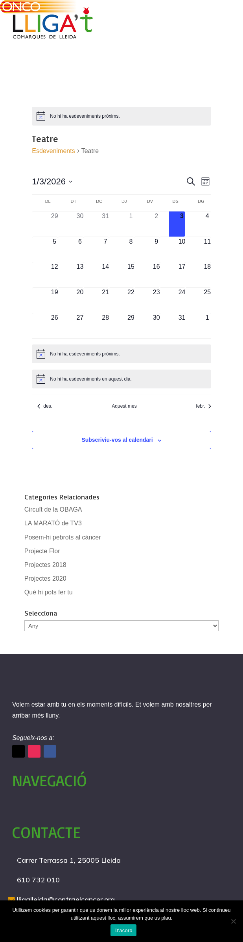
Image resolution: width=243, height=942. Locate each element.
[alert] (121, 116)
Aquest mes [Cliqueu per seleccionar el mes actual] (124, 406)
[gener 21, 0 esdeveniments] (105, 300)
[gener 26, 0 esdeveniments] (54, 325)
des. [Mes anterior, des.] (44, 406)
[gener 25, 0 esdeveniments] (207, 300)
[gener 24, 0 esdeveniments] (182, 300)
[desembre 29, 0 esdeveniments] (54, 224)
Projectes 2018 (45, 564)
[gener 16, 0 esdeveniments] (156, 274)
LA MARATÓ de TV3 (53, 523)
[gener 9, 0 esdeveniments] (156, 249)
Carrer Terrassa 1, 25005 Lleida (69, 860)
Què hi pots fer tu (48, 592)
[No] (233, 921)
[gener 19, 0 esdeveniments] (54, 300)
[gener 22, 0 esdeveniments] (131, 300)
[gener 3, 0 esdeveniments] (182, 224)
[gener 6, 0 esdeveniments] (80, 249)
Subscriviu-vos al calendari (117, 440)
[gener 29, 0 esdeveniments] (131, 325)
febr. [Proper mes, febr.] (203, 406)
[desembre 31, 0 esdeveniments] (105, 224)
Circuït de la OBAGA (53, 509)
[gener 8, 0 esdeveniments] (131, 249)
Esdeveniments (53, 151)
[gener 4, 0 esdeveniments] (207, 224)
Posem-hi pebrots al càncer (62, 537)
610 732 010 (38, 879)
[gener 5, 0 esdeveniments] (54, 249)
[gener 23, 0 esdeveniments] (156, 300)
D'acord (123, 930)
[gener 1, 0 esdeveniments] (131, 224)
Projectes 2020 (45, 578)
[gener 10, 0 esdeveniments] (182, 249)
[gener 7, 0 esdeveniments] (105, 249)
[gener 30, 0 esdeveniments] (156, 325)
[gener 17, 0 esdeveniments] (182, 274)
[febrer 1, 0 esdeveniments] (207, 325)
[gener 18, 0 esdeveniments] (207, 274)
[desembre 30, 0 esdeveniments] (80, 224)
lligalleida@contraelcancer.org (66, 899)
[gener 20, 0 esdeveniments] (80, 300)
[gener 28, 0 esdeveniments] (105, 325)
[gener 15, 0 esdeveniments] (131, 274)
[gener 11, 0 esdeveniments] (207, 249)
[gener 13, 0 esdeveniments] (80, 274)
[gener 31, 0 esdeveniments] (182, 325)
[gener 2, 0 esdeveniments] (156, 224)
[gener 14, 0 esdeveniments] (105, 274)
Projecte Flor (42, 551)
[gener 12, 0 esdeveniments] (54, 274)
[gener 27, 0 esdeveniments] (80, 325)
